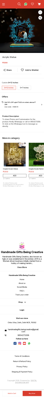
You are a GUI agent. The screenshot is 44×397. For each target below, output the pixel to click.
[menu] (3, 4)
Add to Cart (12, 393)
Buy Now (32, 393)
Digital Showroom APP (26, 381)
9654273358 (23, 335)
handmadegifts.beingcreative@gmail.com (23, 330)
